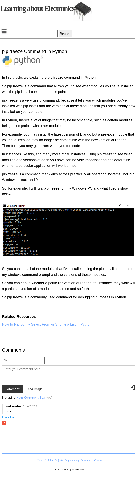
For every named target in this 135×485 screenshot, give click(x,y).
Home (40, 460)
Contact (98, 460)
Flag (13, 417)
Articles (49, 460)
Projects (59, 460)
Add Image (35, 389)
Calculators (86, 460)
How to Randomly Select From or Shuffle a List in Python (47, 324)
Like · (5, 417)
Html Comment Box (30, 397)
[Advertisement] (33, 442)
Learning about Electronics (37, 8)
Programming (72, 460)
